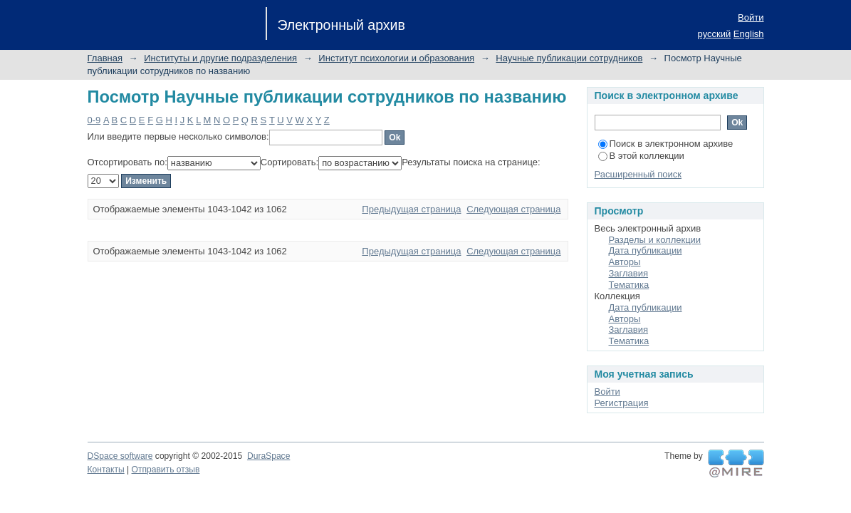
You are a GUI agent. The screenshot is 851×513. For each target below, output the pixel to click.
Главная (105, 58)
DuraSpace (268, 456)
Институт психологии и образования (396, 58)
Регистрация (622, 403)
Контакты (106, 470)
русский (714, 33)
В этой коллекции (641, 155)
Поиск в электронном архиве (665, 143)
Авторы (625, 261)
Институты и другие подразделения (220, 58)
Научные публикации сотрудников (569, 58)
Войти (750, 17)
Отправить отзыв (166, 470)
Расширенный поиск (638, 174)
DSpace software (120, 456)
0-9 (94, 120)
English (748, 33)
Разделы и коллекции (655, 239)
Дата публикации (645, 250)
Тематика (629, 284)
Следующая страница (513, 209)
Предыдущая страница (411, 209)
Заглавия (629, 273)
